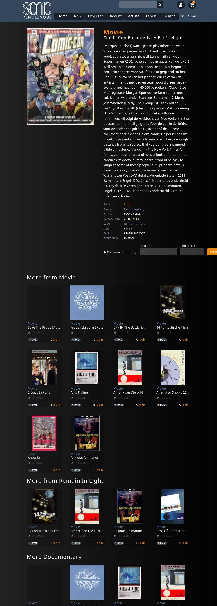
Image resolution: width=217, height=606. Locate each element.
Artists (134, 16)
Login (128, 204)
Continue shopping (118, 252)
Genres (170, 16)
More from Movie (51, 277)
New (78, 16)
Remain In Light (136, 223)
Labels (151, 16)
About (192, 16)
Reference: (184, 246)
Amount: (142, 246)
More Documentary (54, 557)
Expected (96, 16)
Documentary (134, 209)
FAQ (182, 16)
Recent (116, 16)
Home (63, 16)
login (56, 339)
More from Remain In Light (65, 480)
